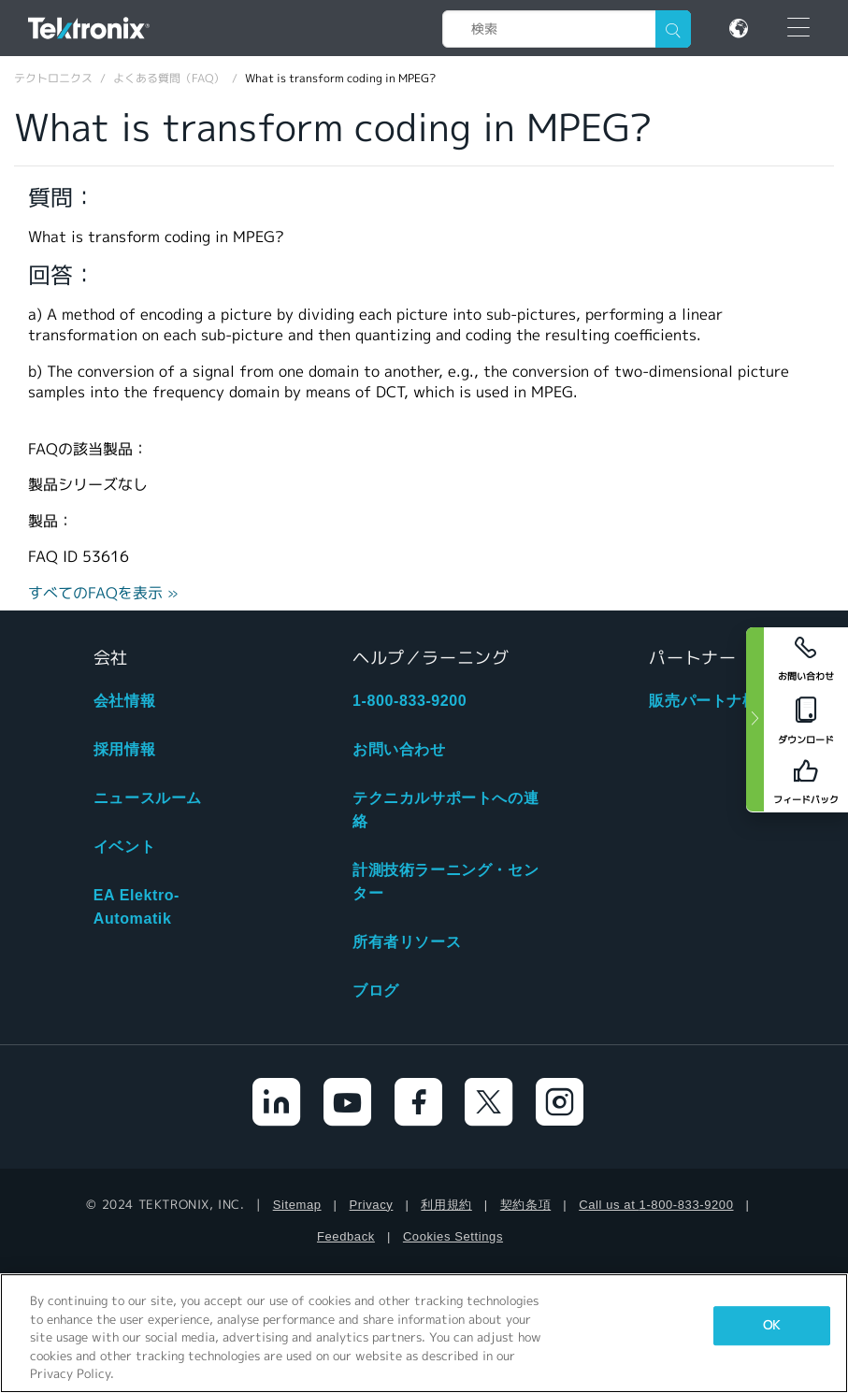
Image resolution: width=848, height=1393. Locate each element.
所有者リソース (406, 942)
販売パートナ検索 (711, 701)
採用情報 (124, 749)
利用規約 (446, 1205)
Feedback (346, 1236)
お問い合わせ (399, 749)
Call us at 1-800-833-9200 (656, 1205)
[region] (424, 1333)
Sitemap (297, 1205)
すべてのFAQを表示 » (103, 593)
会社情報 (124, 701)
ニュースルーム (147, 798)
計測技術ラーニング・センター (445, 881)
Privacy (372, 1205)
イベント (124, 846)
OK (771, 1325)
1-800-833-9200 (409, 701)
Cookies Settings (453, 1236)
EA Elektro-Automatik (136, 906)
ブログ (375, 990)
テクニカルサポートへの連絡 (445, 809)
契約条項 (525, 1205)
